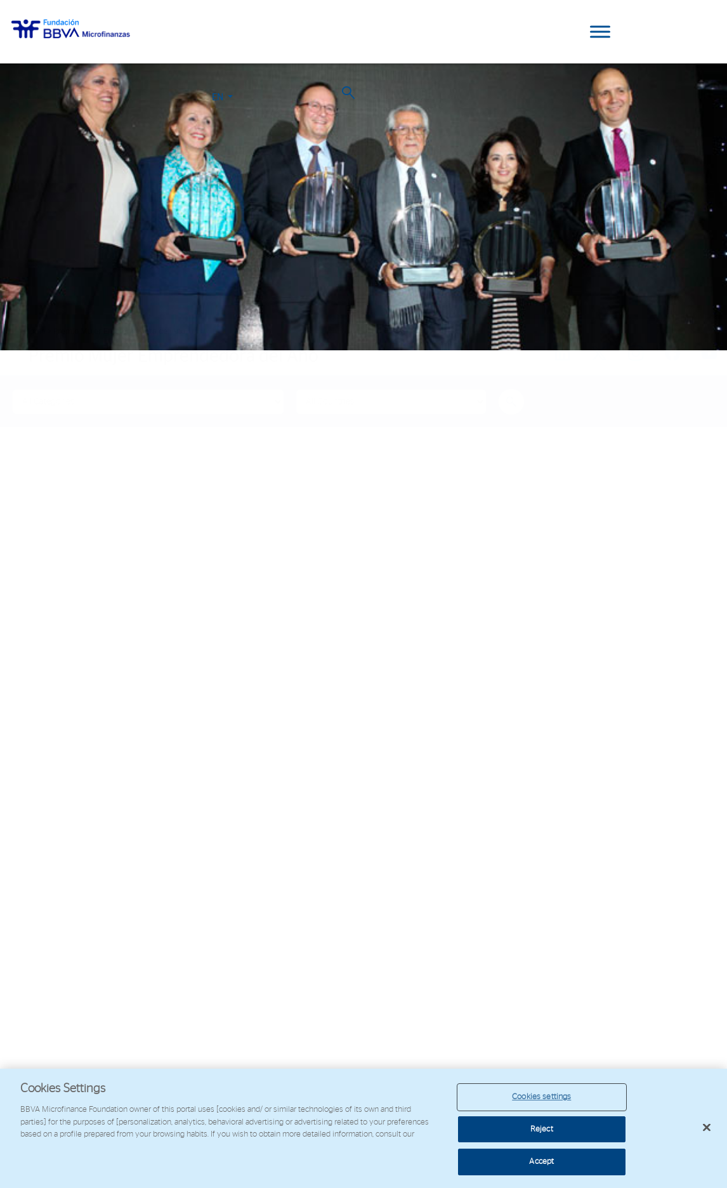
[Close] (707, 1128)
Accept (541, 1162)
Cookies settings (541, 1097)
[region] (363, 1128)
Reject (541, 1129)
